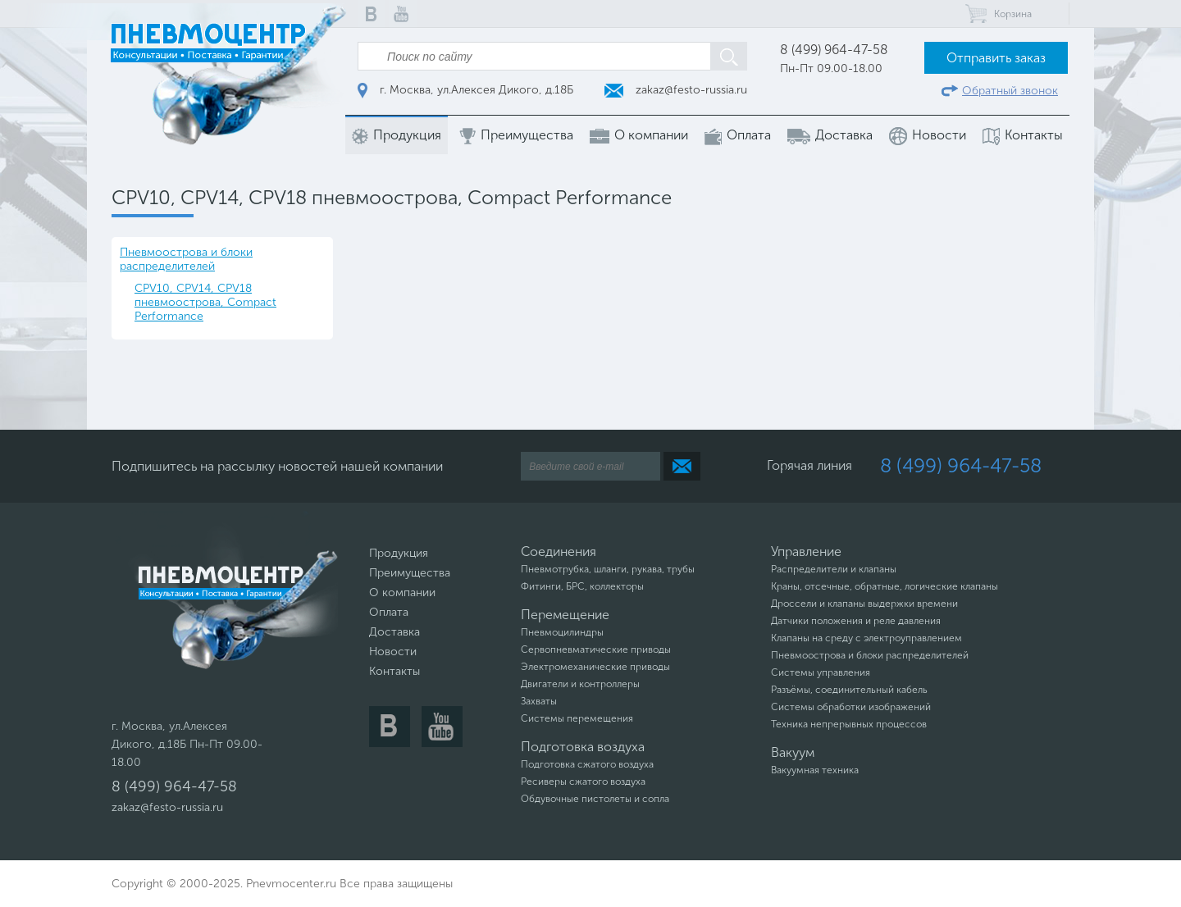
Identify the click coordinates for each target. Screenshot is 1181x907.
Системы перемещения (577, 718)
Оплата (737, 135)
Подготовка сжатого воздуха (587, 764)
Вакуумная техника (815, 770)
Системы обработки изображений (851, 707)
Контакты (1023, 135)
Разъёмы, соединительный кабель (849, 689)
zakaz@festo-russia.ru (675, 90)
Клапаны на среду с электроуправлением (866, 638)
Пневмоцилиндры (562, 632)
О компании (639, 135)
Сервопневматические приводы (596, 649)
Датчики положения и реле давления (856, 621)
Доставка (830, 135)
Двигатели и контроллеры (580, 684)
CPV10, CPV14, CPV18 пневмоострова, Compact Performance (205, 302)
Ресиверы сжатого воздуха (583, 781)
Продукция (396, 135)
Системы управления (820, 672)
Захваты (539, 701)
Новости (927, 136)
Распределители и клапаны (833, 569)
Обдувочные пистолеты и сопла (595, 798)
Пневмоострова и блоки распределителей (186, 259)
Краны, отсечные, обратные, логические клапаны (884, 586)
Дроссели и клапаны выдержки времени (864, 603)
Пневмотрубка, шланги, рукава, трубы (608, 569)
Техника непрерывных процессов (849, 724)
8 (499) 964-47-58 (834, 49)
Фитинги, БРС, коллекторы (582, 586)
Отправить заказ (996, 58)
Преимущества (515, 135)
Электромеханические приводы (595, 666)
